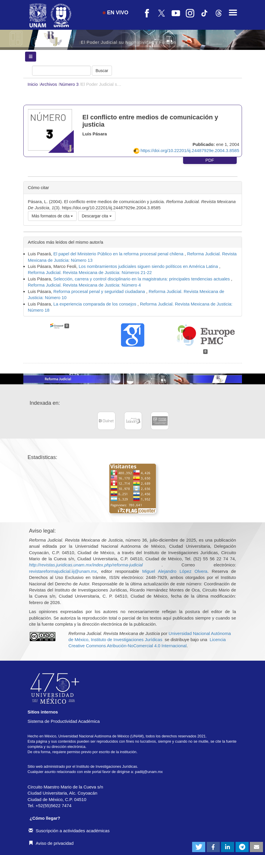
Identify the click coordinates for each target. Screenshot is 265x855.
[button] (198, 847)
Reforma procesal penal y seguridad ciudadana (99, 291)
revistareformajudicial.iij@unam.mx (63, 571)
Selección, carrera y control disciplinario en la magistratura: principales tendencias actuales (142, 278)
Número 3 (69, 84)
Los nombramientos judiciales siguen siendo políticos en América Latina (149, 266)
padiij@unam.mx (149, 772)
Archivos (49, 84)
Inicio (33, 84)
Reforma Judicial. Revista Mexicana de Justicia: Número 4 (84, 284)
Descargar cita (97, 216)
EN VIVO (115, 12)
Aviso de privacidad (51, 843)
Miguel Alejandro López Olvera (175, 571)
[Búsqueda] (61, 71)
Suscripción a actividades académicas (69, 830)
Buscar (102, 70)
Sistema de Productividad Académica (64, 721)
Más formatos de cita (52, 216)
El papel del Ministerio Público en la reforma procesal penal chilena (119, 253)
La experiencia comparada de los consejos (95, 303)
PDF (210, 160)
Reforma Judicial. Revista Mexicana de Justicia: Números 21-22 (90, 272)
